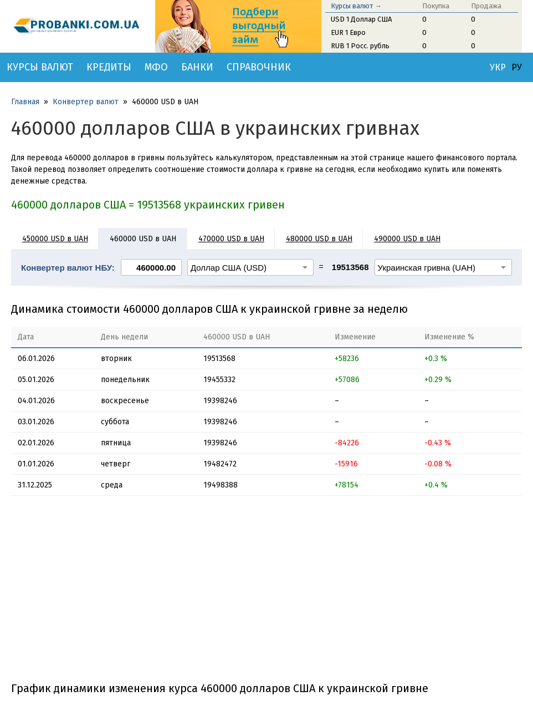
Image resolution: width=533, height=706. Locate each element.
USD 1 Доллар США (361, 19)
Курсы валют (40, 67)
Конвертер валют (86, 101)
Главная (25, 101)
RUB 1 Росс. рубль (360, 46)
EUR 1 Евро (348, 32)
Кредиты (108, 67)
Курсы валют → (356, 6)
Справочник (259, 67)
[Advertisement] (266, 593)
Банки (197, 67)
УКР (498, 67)
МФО (156, 67)
